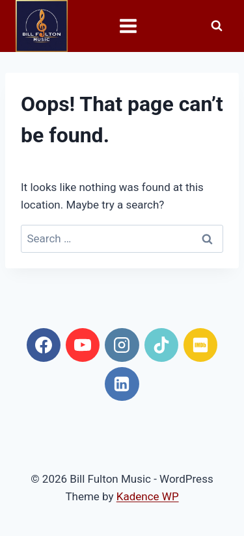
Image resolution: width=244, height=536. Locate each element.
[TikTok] (161, 345)
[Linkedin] (122, 384)
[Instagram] (122, 345)
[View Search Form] (216, 26)
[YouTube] (83, 345)
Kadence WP (147, 496)
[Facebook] (44, 345)
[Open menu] (121, 25)
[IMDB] (200, 345)
